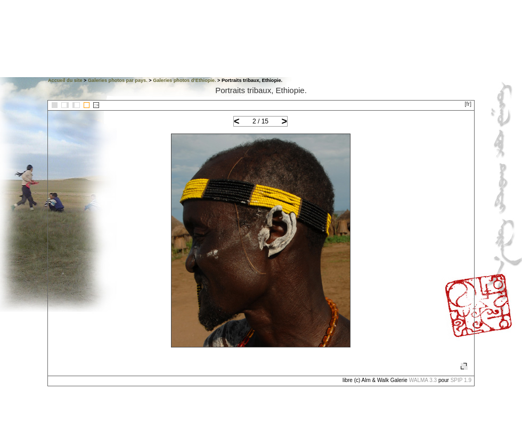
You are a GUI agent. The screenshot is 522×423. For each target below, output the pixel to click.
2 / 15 (260, 121)
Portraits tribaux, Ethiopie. (261, 90)
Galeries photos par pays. (118, 80)
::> (96, 105)
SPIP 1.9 (461, 380)
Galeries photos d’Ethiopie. (184, 80)
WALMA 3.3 (423, 380)
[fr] (467, 104)
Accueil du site (65, 80)
